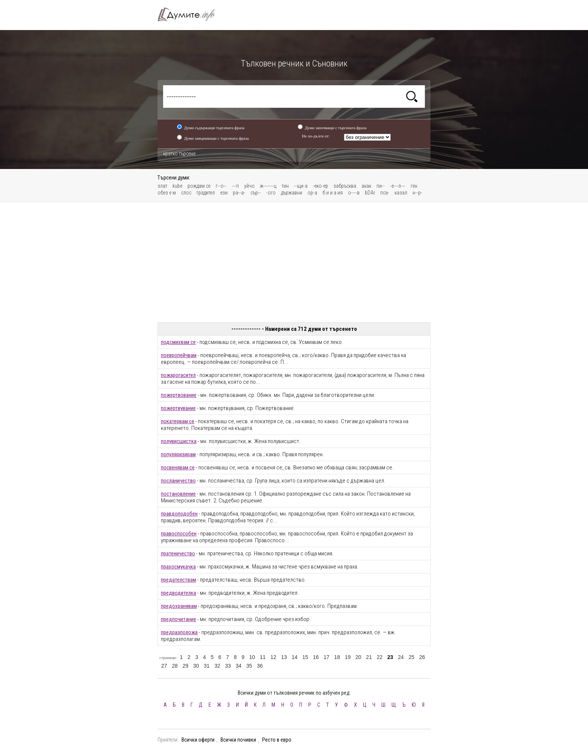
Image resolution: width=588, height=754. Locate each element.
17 (327, 657)
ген (414, 186)
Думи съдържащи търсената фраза (214, 127)
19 (348, 657)
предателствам (178, 579)
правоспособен (178, 533)
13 (284, 657)
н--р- (417, 193)
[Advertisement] (294, 262)
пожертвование (178, 395)
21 (369, 657)
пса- (384, 193)
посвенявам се (178, 467)
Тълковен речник (191, 14)
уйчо (249, 186)
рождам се (199, 186)
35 (249, 666)
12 (273, 657)
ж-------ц (268, 186)
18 (337, 657)
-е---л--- (397, 186)
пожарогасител (178, 375)
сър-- (255, 193)
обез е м (167, 193)
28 (175, 666)
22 (379, 657)
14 (295, 657)
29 (186, 666)
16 (316, 657)
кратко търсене (179, 154)
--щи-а (301, 186)
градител (205, 193)
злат (162, 186)
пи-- (380, 186)
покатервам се (177, 421)
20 (359, 657)
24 (401, 657)
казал (400, 193)
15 (305, 657)
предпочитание (178, 619)
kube (177, 186)
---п (235, 186)
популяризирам (178, 454)
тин (285, 186)
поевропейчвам (178, 355)
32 (217, 666)
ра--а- (239, 193)
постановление (178, 493)
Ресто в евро (276, 740)
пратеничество (178, 553)
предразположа (179, 632)
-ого (271, 193)
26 (422, 657)
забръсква (344, 186)
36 (260, 666)
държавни (291, 193)
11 (263, 657)
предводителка (178, 593)
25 (411, 657)
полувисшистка (178, 441)
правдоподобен (179, 513)
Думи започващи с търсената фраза (336, 127)
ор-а (312, 193)
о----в (354, 193)
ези (224, 193)
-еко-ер (320, 186)
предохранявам (179, 606)
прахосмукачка (178, 566)
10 (252, 657)
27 (164, 666)
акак (366, 186)
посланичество (178, 480)
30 (196, 666)
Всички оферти (198, 740)
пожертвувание (178, 408)
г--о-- (221, 186)
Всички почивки (238, 740)
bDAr (370, 193)
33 (228, 666)
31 (207, 666)
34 (239, 666)
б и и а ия (332, 193)
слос (186, 193)
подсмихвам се (178, 342)
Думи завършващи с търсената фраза (216, 138)
